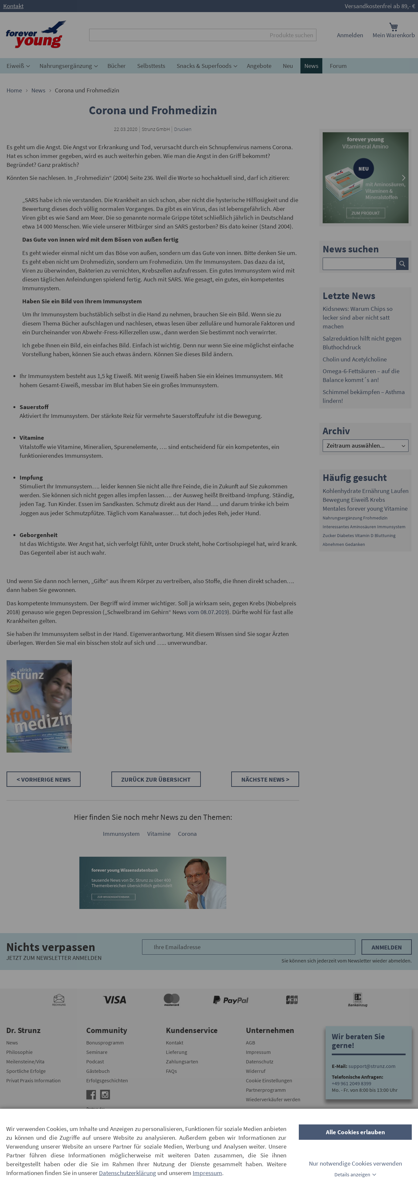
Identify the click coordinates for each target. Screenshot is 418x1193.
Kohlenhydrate (342, 491)
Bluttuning (385, 535)
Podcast (95, 1061)
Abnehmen (333, 544)
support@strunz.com (371, 1066)
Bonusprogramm (105, 1042)
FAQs (171, 1071)
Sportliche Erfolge (26, 1071)
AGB (250, 1042)
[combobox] (202, 35)
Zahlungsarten (182, 1061)
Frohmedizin (375, 518)
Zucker (329, 535)
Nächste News (263, 779)
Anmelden (350, 35)
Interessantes (336, 527)
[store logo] (36, 35)
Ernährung (376, 491)
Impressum (258, 1052)
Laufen (400, 491)
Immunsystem (121, 833)
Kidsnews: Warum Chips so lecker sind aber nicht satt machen (358, 317)
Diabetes (345, 535)
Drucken (183, 129)
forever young (365, 508)
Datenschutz (259, 1061)
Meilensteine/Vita (25, 1061)
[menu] (209, 65)
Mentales (334, 508)
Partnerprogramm (266, 1090)
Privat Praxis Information (33, 1080)
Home (15, 90)
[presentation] (327, 177)
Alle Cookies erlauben (355, 1132)
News (39, 90)
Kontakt (13, 6)
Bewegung (336, 499)
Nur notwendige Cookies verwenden (355, 1163)
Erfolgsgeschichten (107, 1080)
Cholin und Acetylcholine (355, 359)
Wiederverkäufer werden (273, 1099)
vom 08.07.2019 (207, 612)
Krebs (377, 499)
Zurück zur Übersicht (156, 779)
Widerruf (255, 1071)
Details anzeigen (352, 1174)
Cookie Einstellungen (269, 1080)
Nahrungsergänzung (342, 518)
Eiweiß (360, 499)
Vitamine (158, 833)
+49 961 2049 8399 (351, 1083)
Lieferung (176, 1052)
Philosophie (19, 1052)
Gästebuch (98, 1071)
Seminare (96, 1052)
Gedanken (355, 544)
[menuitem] (17, 65)
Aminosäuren (363, 527)
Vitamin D (364, 535)
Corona (187, 833)
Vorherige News (46, 779)
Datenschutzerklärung (127, 1173)
